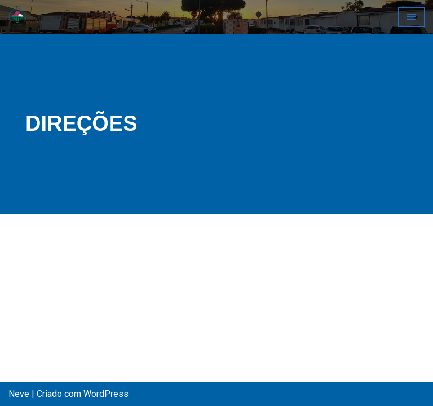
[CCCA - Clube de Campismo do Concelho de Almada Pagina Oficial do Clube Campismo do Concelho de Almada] (17, 17)
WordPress (106, 394)
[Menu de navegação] (411, 17)
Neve (18, 394)
